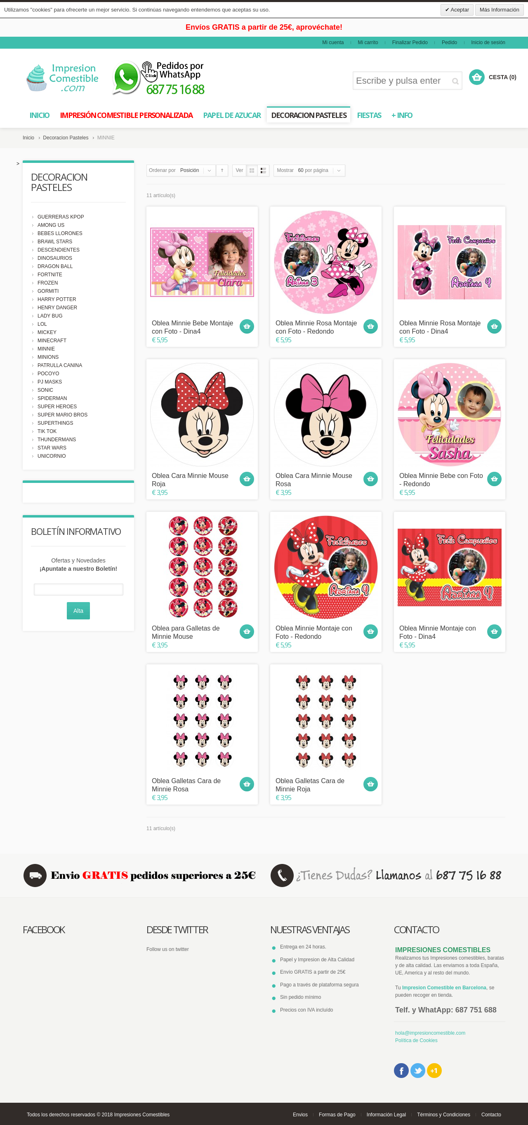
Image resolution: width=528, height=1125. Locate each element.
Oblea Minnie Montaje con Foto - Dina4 (437, 632)
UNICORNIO (52, 456)
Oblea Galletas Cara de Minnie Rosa (186, 784)
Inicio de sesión (488, 42)
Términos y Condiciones (443, 1115)
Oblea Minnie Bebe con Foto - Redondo (441, 479)
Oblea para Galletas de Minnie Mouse (186, 632)
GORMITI (48, 291)
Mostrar (285, 170)
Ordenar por (162, 170)
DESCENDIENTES (59, 250)
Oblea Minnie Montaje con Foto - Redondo (314, 632)
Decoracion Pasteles (65, 138)
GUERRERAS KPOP (61, 217)
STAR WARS (52, 448)
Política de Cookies (416, 1040)
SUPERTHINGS (55, 423)
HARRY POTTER (57, 299)
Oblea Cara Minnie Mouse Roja (190, 479)
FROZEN (48, 283)
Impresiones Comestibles (142, 1115)
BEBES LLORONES (60, 233)
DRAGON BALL (55, 266)
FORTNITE (50, 275)
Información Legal (386, 1115)
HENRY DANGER (57, 308)
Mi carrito (368, 42)
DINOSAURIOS (55, 258)
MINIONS (48, 357)
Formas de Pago (337, 1115)
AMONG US (51, 225)
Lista (263, 170)
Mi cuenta (333, 42)
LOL (42, 324)
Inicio (28, 138)
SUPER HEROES (57, 407)
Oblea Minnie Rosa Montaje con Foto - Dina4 (440, 327)
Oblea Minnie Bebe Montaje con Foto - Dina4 (192, 327)
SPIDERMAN (52, 398)
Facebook (401, 1070)
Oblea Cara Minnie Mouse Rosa (314, 479)
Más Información (499, 10)
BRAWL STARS (55, 242)
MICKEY (47, 332)
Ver (239, 170)
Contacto (491, 1115)
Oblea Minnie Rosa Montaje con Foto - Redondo (316, 327)
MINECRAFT (52, 341)
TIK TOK (47, 431)
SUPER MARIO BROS (62, 415)
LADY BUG (50, 316)
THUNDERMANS (57, 439)
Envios (300, 1115)
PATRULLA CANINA (60, 365)
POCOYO (48, 374)
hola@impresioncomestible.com (430, 1033)
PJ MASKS (50, 382)
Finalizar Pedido (410, 42)
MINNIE (46, 349)
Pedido (449, 42)
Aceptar (459, 10)
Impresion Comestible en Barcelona (444, 988)
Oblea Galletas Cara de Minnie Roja (310, 784)
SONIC (45, 390)
